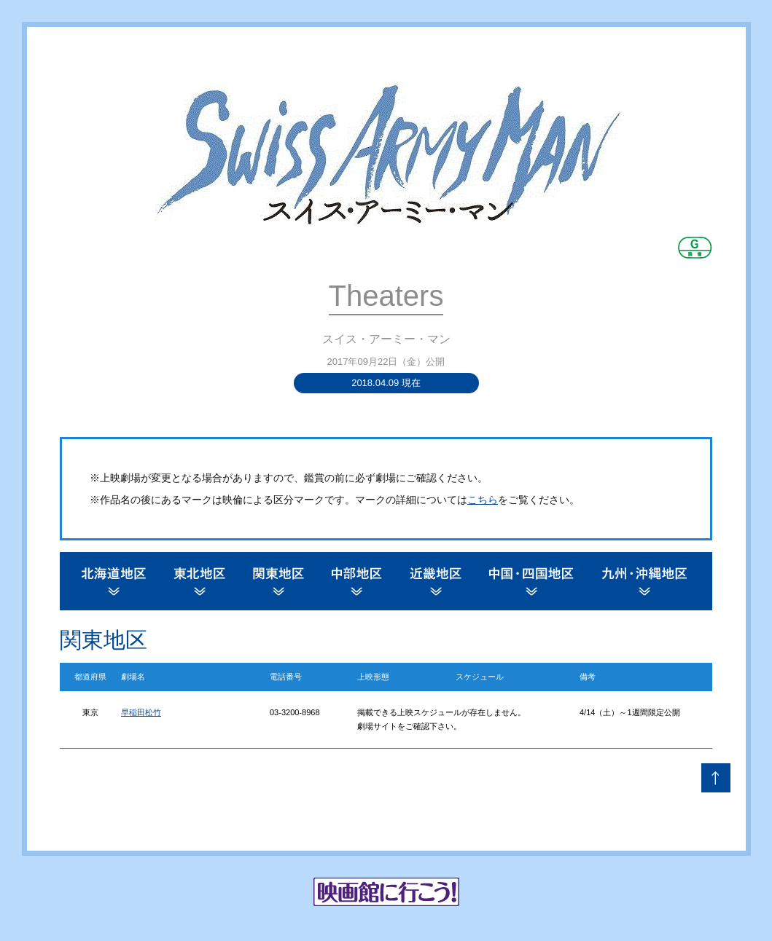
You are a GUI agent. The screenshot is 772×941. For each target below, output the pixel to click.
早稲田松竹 (141, 712)
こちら (482, 499)
